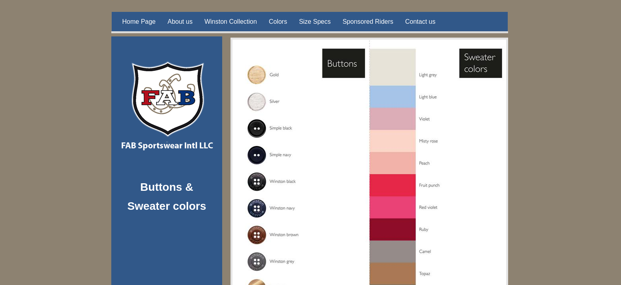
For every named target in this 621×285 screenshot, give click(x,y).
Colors (278, 21)
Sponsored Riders (368, 21)
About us (180, 21)
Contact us (420, 21)
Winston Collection (230, 21)
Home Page (139, 21)
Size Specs (315, 21)
